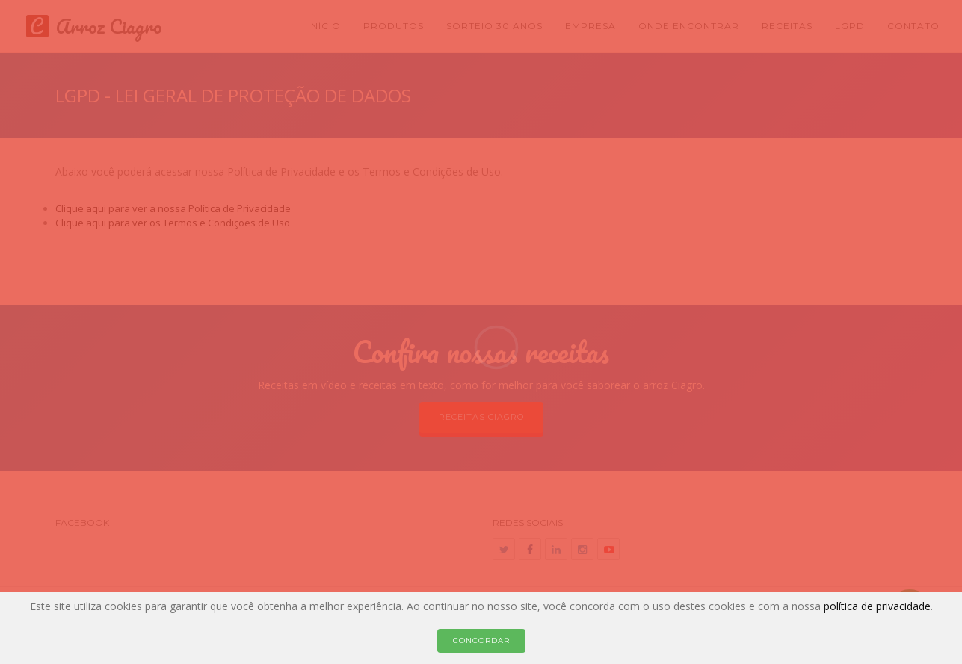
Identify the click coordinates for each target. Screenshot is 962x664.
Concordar (481, 640)
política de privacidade (877, 606)
